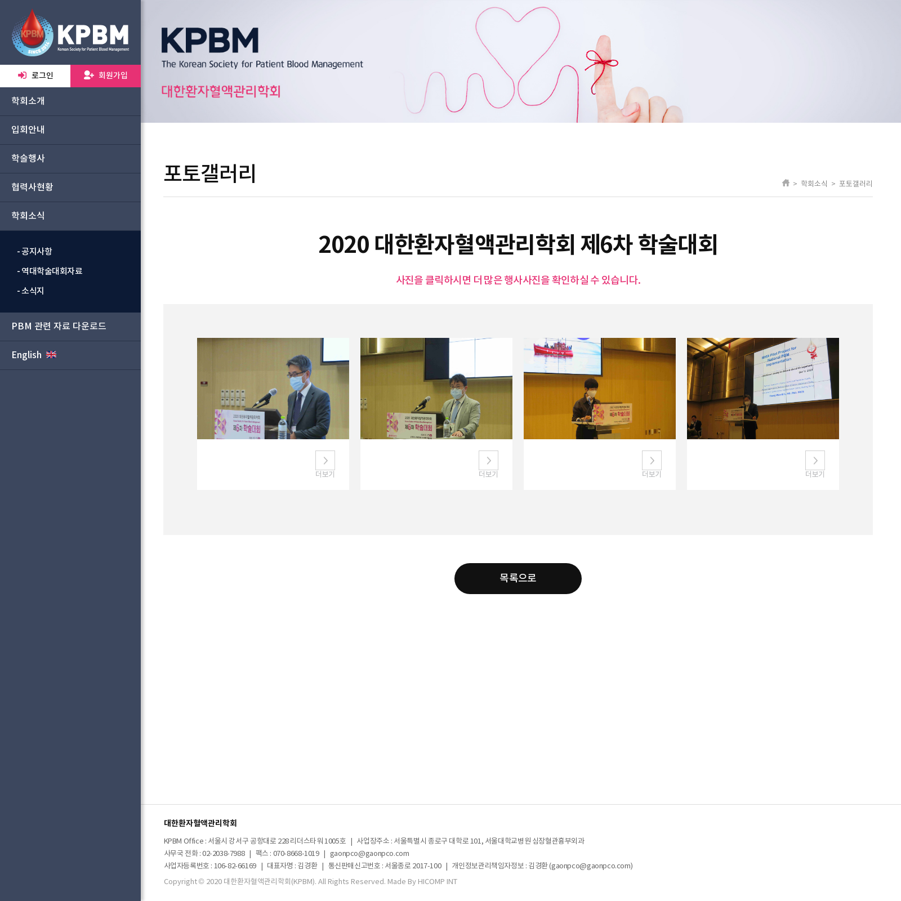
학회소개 (28, 101)
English (33, 355)
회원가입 (106, 75)
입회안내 (28, 130)
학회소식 (28, 216)
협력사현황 (32, 187)
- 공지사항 (34, 252)
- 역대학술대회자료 (50, 271)
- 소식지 (30, 291)
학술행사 (28, 159)
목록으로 (518, 579)
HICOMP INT (437, 882)
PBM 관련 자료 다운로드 (58, 327)
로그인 (35, 75)
